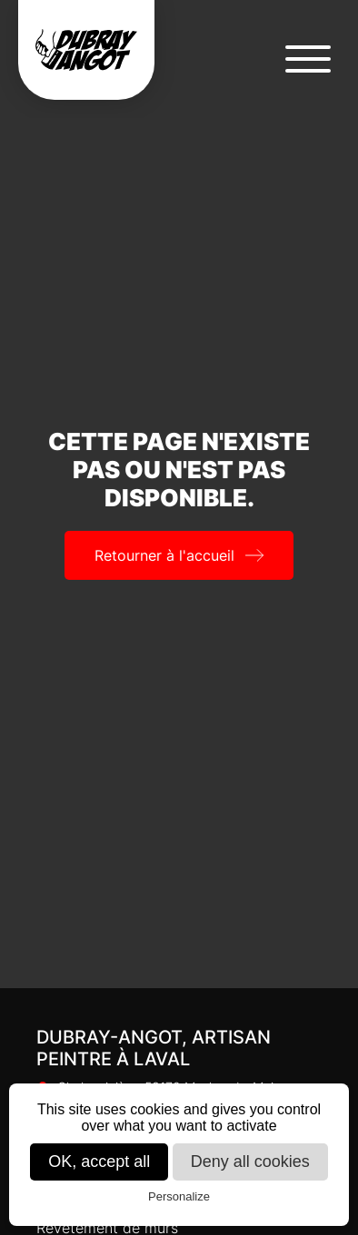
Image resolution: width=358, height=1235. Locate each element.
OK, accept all (99, 1161)
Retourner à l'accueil (164, 555)
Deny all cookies (250, 1161)
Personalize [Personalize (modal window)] (179, 1196)
